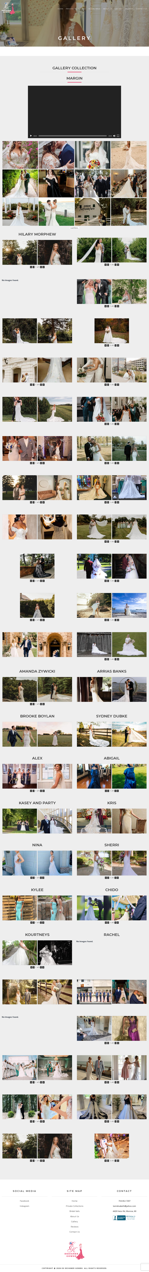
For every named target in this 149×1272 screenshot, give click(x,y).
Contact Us (141, 9)
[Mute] (114, 136)
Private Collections (76, 9)
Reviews (129, 9)
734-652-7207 (124, 1201)
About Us (107, 9)
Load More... (74, 228)
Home (60, 9)
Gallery (119, 9)
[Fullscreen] (118, 136)
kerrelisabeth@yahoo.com (124, 1206)
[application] (74, 112)
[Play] (31, 136)
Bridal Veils (94, 9)
